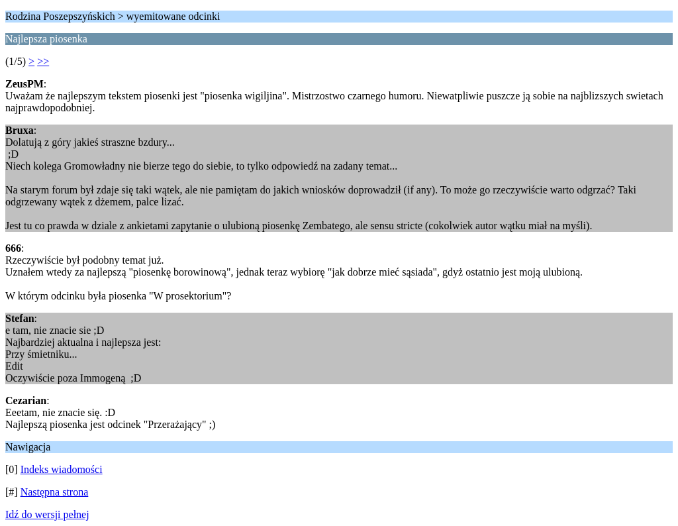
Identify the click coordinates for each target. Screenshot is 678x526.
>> (43, 61)
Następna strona (55, 492)
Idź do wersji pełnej (47, 514)
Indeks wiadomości (62, 469)
